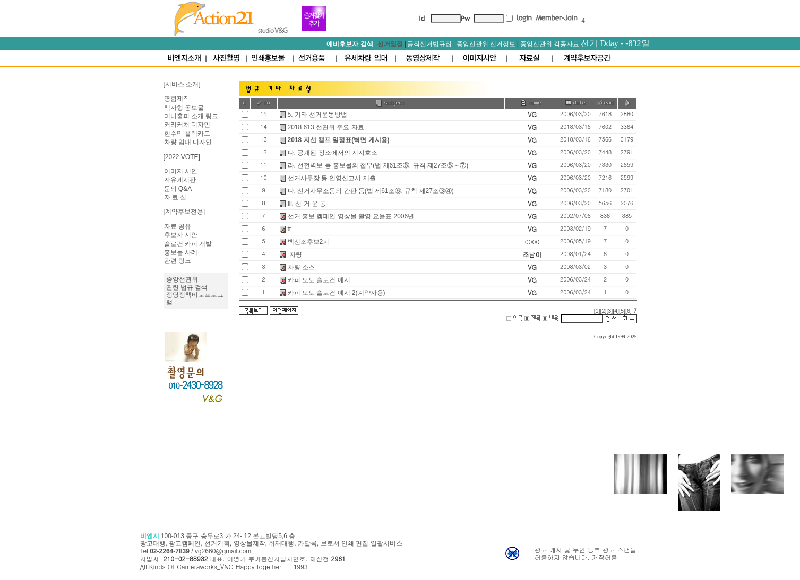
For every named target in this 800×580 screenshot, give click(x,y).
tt (289, 229)
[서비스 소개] (182, 84)
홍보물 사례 (180, 252)
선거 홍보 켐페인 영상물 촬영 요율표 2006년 (351, 216)
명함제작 (177, 98)
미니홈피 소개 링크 (191, 116)
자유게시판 (180, 179)
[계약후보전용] (184, 211)
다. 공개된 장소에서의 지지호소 (332, 152)
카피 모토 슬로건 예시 (319, 280)
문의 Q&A (178, 188)
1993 (301, 567)
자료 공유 (177, 226)
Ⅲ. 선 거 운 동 (307, 203)
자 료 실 (175, 197)
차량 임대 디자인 (188, 142)
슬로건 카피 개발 (188, 244)
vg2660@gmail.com (223, 551)
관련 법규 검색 (187, 287)
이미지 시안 (180, 171)
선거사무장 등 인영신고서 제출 (332, 178)
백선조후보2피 (309, 241)
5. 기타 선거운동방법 (318, 114)
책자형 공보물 (184, 107)
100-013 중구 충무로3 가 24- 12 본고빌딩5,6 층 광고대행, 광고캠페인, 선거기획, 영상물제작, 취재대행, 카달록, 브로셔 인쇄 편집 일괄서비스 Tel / (271, 543)
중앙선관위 (182, 279)
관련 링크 (177, 261)
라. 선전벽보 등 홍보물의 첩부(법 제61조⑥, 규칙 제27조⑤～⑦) (378, 165)
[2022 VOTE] (182, 157)
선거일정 (390, 44)
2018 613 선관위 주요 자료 (326, 127)
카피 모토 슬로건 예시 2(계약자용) (336, 292)
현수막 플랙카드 (187, 133)
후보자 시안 (180, 235)
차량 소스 (301, 267)
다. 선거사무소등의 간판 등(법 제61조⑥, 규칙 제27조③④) (371, 191)
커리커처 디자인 (187, 124)
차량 (295, 254)
